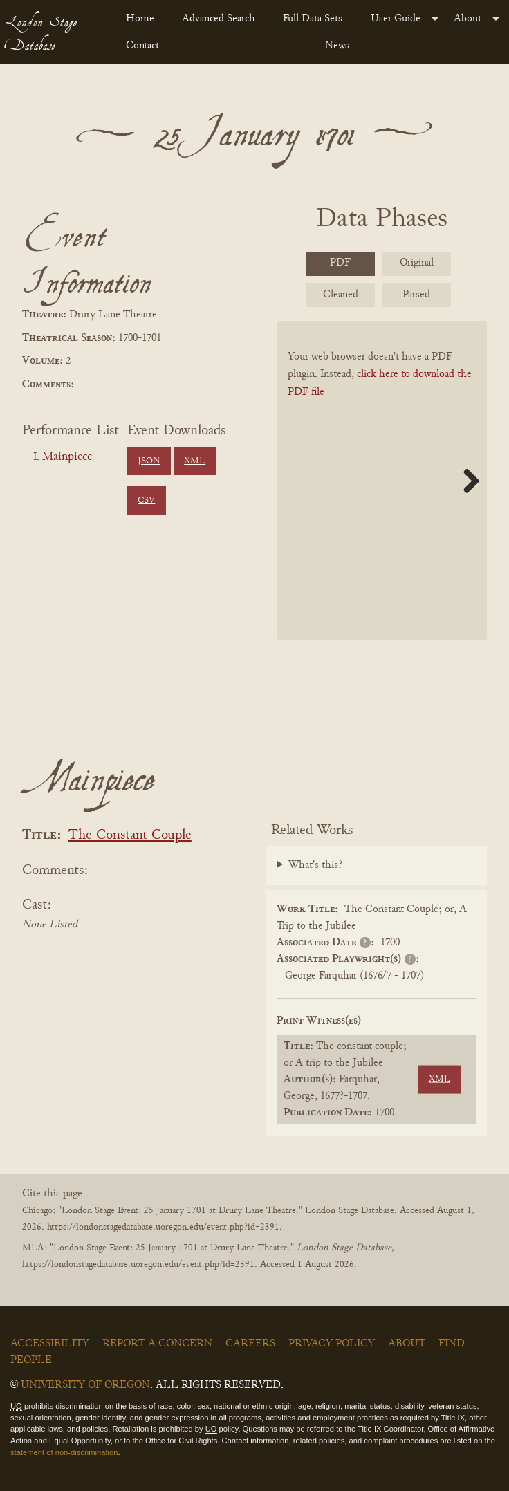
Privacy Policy (331, 1343)
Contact (142, 45)
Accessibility (49, 1343)
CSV (146, 501)
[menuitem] (143, 19)
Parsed (416, 294)
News (337, 45)
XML (194, 461)
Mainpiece (67, 457)
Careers (250, 1343)
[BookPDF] (382, 480)
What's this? (315, 865)
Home (140, 18)
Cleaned (340, 294)
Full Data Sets (312, 18)
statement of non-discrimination (64, 1452)
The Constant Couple (130, 835)
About (467, 18)
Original (417, 262)
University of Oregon (85, 1385)
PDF (340, 262)
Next (466, 480)
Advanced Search (218, 18)
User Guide (395, 18)
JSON (149, 461)
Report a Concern (157, 1343)
